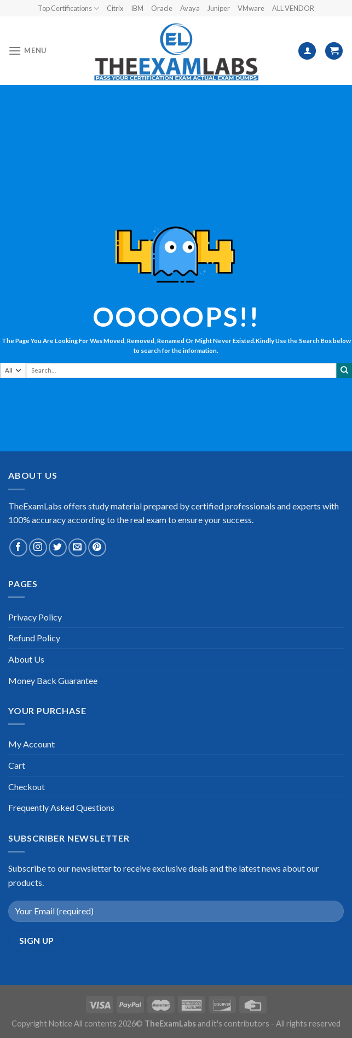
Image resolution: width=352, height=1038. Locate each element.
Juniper (218, 8)
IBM (137, 8)
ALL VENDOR (293, 8)
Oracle (161, 8)
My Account (31, 744)
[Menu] (27, 50)
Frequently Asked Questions (61, 807)
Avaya (190, 8)
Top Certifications (68, 8)
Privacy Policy (35, 617)
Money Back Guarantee (52, 680)
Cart (16, 765)
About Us (26, 659)
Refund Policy (34, 638)
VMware (251, 8)
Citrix (115, 8)
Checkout (26, 786)
